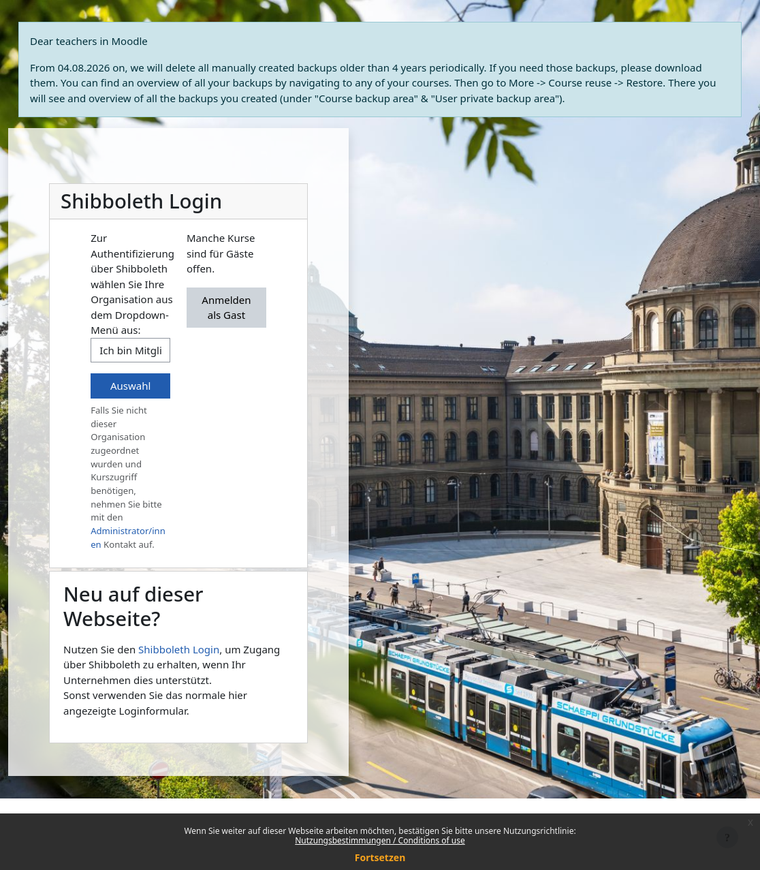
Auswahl (130, 385)
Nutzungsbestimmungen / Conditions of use (379, 840)
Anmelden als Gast (226, 307)
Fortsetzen (380, 857)
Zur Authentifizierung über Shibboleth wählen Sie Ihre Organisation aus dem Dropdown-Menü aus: (132, 284)
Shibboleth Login (178, 649)
